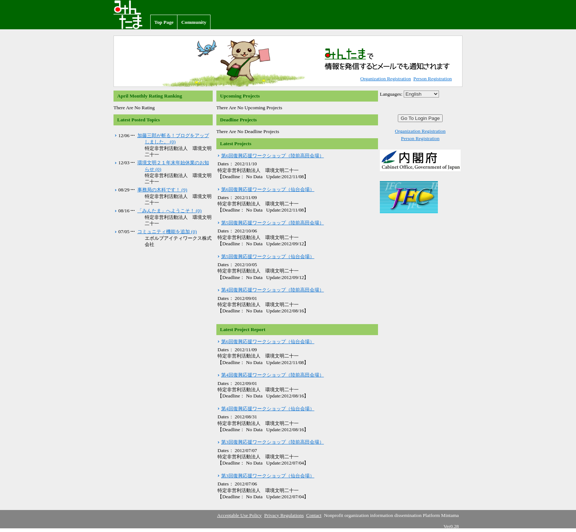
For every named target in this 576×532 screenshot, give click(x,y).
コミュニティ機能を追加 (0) (167, 231)
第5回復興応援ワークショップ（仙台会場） (267, 256)
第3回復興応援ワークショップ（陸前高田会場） (272, 442)
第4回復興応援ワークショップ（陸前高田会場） (272, 290)
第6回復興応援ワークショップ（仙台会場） (267, 189)
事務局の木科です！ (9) (162, 189)
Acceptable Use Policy (239, 515)
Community (193, 22)
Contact (313, 515)
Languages (390, 94)
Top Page (163, 22)
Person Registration (432, 78)
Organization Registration (385, 78)
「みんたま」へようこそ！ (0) (169, 210)
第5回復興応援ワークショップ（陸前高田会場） (272, 222)
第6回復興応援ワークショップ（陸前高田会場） (272, 155)
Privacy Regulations (284, 515)
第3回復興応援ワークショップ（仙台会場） (267, 475)
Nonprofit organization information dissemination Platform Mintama (132, 14)
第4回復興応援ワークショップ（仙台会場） (267, 408)
